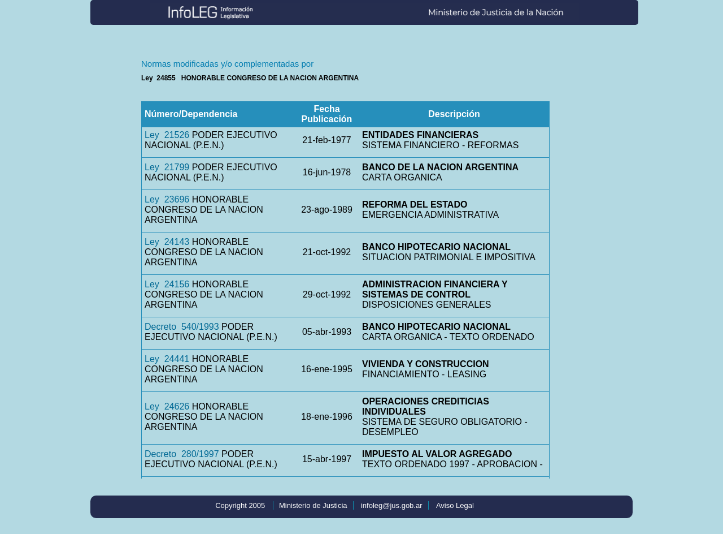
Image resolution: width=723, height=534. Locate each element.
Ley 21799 (167, 167)
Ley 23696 (167, 199)
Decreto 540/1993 (182, 326)
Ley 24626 (167, 406)
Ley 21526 (167, 135)
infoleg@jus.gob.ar (392, 505)
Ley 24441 (167, 359)
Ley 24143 (167, 242)
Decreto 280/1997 (182, 454)
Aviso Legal (455, 505)
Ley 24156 (167, 284)
